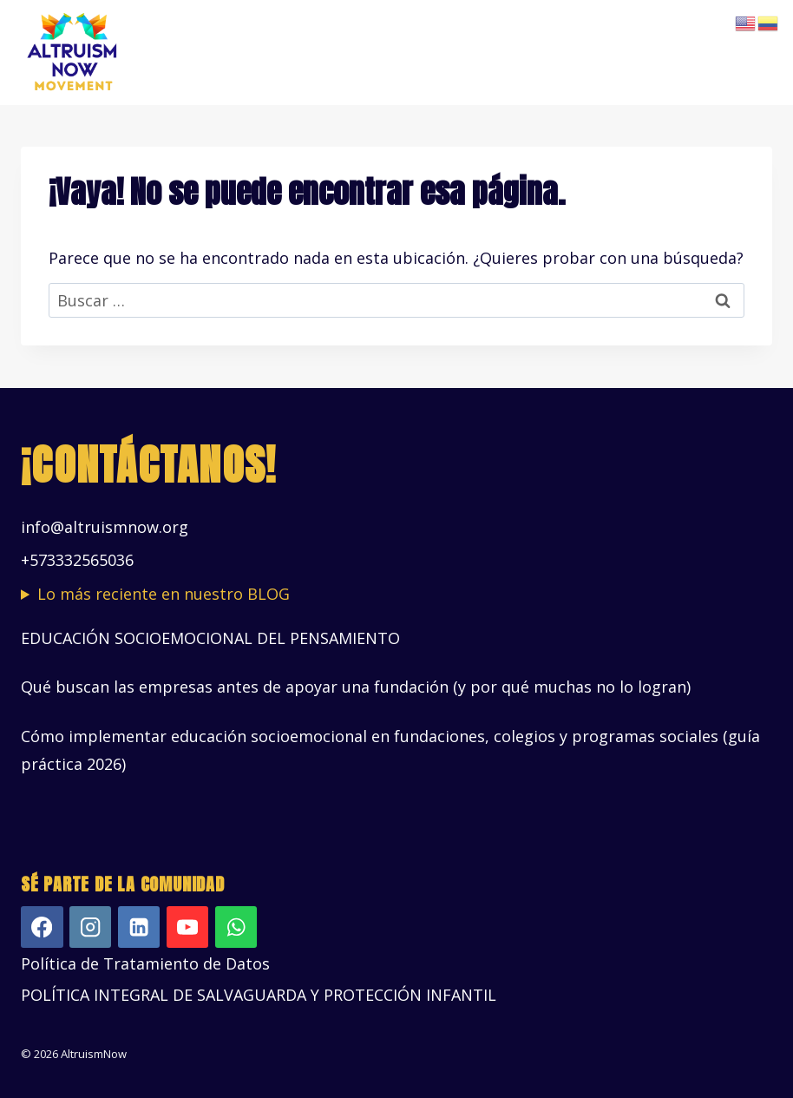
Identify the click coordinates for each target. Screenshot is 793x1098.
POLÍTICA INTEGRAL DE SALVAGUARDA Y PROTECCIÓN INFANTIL (258, 994)
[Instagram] (90, 927)
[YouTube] (188, 927)
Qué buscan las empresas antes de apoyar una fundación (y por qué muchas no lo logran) (356, 686)
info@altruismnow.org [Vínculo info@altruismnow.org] (104, 526)
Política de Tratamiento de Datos (145, 963)
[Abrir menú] (756, 52)
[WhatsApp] (236, 927)
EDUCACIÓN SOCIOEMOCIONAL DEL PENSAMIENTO (210, 638)
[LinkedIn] (139, 927)
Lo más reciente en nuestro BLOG (163, 594)
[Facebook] (42, 927)
